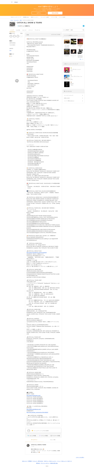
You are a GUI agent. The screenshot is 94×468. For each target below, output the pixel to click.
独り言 (72, 83)
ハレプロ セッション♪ (75, 69)
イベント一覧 (54, 17)
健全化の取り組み (54, 463)
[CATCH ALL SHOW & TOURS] (28, 445)
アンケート (37, 30)
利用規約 (30, 461)
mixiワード (69, 461)
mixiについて (25, 461)
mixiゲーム (46, 461)
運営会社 (38, 463)
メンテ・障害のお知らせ (69, 100)
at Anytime (67, 55)
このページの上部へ (80, 457)
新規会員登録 (55, 13)
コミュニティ (16, 20)
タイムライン (34, 439)
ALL (11, 56)
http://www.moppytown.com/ (33, 395)
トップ (12, 30)
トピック (24, 30)
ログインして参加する (24, 26)
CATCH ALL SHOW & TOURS (38, 444)
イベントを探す (62, 17)
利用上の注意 (67, 98)
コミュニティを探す (45, 17)
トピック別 (52, 439)
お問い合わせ (40, 461)
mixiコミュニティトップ (16, 17)
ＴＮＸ (73, 45)
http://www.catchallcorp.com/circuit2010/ (37, 252)
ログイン (39, 13)
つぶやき (18, 30)
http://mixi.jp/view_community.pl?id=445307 (37, 412)
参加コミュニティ (34, 17)
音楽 (21, 20)
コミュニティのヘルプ (68, 95)
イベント (30, 30)
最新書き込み (26, 17)
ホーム (12, 20)
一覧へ (80, 59)
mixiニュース (64, 461)
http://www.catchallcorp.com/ (34, 409)
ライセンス (34, 461)
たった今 (32, 446)
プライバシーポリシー (45, 463)
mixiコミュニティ (52, 461)
